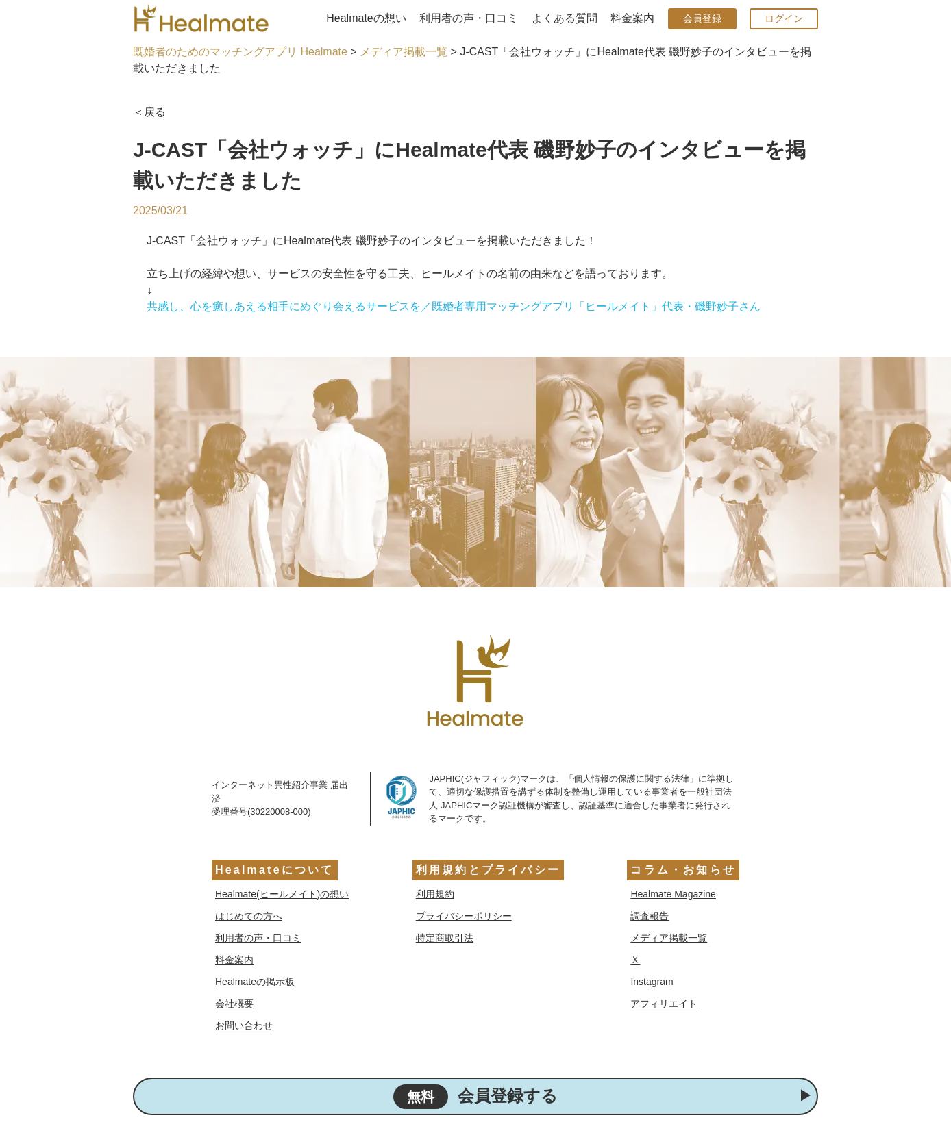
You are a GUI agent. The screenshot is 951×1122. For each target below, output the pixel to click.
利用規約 (435, 894)
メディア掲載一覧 (403, 52)
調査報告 (649, 915)
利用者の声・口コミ (468, 18)
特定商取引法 (444, 937)
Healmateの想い (366, 18)
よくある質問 (564, 18)
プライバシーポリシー (464, 915)
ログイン (784, 18)
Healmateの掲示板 (255, 981)
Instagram (651, 981)
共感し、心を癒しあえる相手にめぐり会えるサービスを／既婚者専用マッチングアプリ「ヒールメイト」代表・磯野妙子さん (454, 306)
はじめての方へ (248, 915)
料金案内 (632, 18)
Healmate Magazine (673, 894)
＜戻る (149, 112)
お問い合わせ (244, 1025)
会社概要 (234, 1003)
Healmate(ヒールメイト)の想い (282, 894)
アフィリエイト (663, 1003)
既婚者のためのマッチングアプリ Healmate (240, 52)
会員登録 (702, 18)
